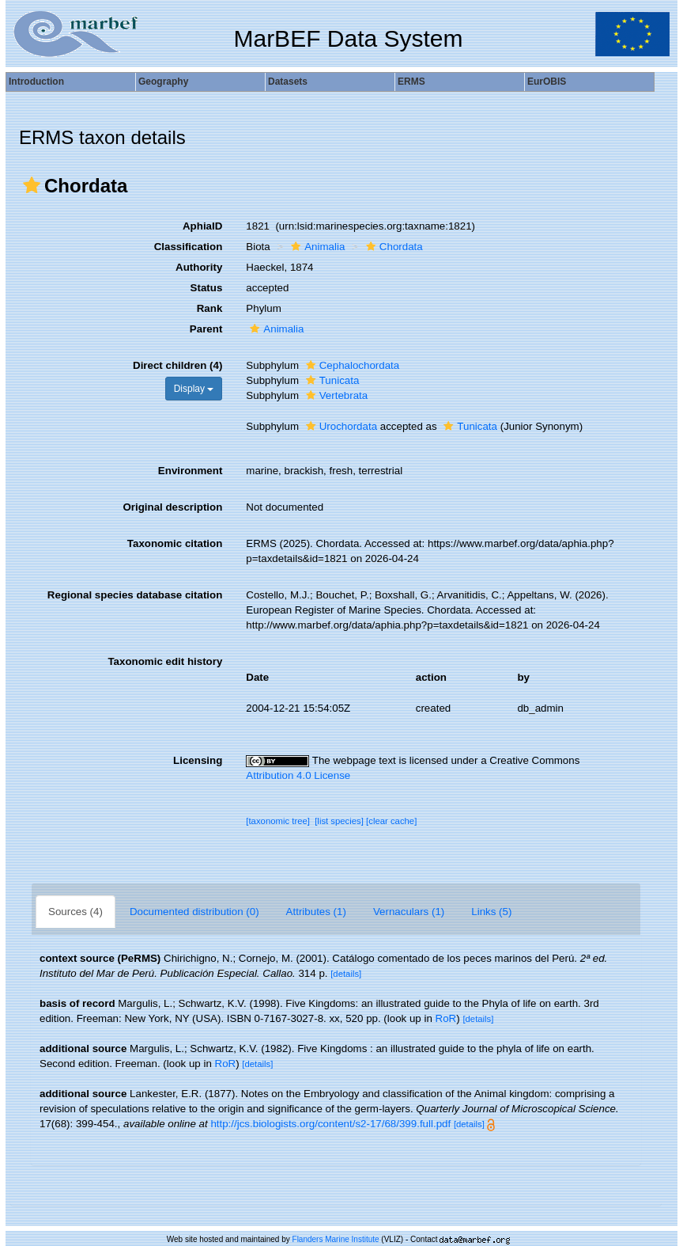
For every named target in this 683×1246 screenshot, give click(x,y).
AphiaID (202, 226)
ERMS (411, 81)
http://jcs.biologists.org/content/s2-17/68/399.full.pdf (330, 1124)
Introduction (36, 81)
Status (207, 288)
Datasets (288, 81)
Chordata (392, 247)
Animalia (316, 247)
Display (194, 388)
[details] (345, 973)
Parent (206, 329)
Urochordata (339, 426)
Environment (190, 471)
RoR (446, 1018)
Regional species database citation (134, 595)
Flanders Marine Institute (335, 1239)
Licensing (197, 760)
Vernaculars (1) (408, 911)
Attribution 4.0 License (298, 775)
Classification (188, 247)
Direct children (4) (177, 365)
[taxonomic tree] (278, 821)
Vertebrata (335, 395)
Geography (163, 81)
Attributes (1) (316, 911)
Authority (198, 267)
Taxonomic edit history (165, 661)
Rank (210, 308)
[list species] (339, 821)
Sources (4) (75, 911)
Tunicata (331, 380)
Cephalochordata (351, 365)
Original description (172, 507)
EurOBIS (546, 81)
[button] (31, 185)
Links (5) (491, 911)
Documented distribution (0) (194, 911)
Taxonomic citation (174, 543)
